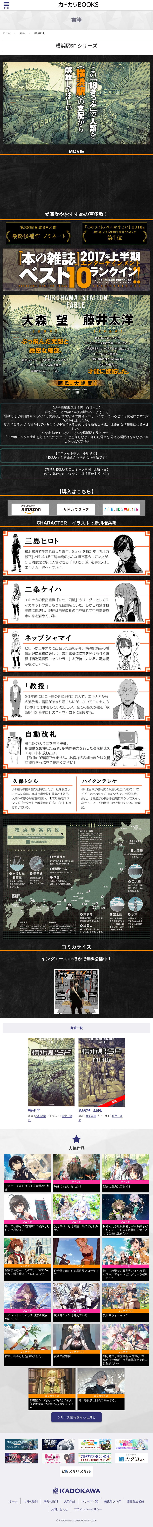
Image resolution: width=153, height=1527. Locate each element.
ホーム (6, 33)
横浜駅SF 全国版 (90, 1110)
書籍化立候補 (135, 1501)
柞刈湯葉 (40, 1115)
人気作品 (69, 1501)
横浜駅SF (39, 33)
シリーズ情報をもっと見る (76, 1417)
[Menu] (6, 5)
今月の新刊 (31, 1501)
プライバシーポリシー (88, 1509)
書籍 (22, 33)
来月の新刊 (51, 1501)
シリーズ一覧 (89, 1501)
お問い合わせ (59, 1509)
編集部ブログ (112, 1501)
